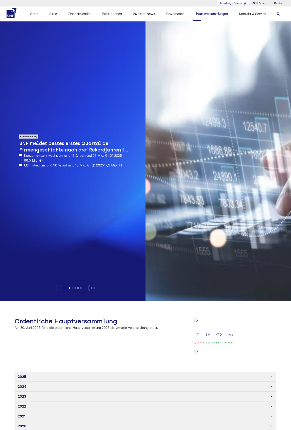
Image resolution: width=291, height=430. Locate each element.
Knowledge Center (232, 3)
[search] (278, 14)
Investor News (144, 14)
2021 (21, 416)
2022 (22, 406)
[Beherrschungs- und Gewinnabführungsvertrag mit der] (78, 288)
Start (34, 14)
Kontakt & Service (252, 14)
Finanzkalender (79, 14)
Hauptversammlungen (212, 14)
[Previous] (59, 288)
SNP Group (259, 3)
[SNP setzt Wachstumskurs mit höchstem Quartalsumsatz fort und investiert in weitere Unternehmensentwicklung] (81, 288)
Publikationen (112, 14)
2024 (22, 386)
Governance (175, 14)
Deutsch (279, 3)
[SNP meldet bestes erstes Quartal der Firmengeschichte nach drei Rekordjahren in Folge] (69, 288)
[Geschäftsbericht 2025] (72, 288)
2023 (22, 396)
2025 (22, 377)
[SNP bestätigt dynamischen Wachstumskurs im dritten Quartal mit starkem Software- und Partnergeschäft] (75, 288)
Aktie (53, 14)
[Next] (91, 288)
